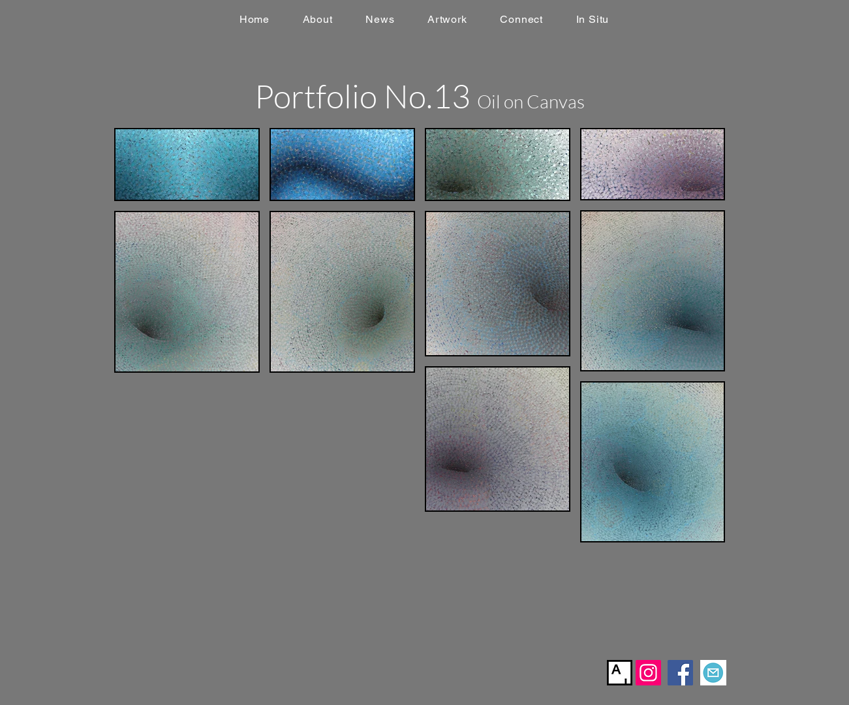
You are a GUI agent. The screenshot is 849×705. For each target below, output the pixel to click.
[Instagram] (648, 672)
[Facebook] (680, 672)
